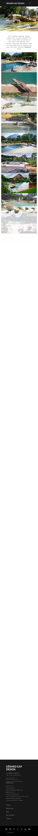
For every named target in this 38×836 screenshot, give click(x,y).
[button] (19, 62)
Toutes (10, 36)
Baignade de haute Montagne (13, 798)
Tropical (19, 49)
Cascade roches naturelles (12, 794)
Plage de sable (15, 43)
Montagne (22, 41)
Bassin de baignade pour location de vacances (17, 796)
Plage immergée (23, 43)
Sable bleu (25, 45)
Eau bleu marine (16, 39)
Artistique (14, 36)
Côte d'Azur (18, 38)
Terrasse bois (27, 47)
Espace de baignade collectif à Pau (14, 790)
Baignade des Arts (10, 792)
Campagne (27, 36)
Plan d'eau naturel (10, 788)
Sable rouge (21, 47)
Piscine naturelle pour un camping (14, 800)
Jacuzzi (13, 41)
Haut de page (10, 832)
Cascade (9, 38)
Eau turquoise (24, 39)
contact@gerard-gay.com (12, 773)
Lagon (17, 41)
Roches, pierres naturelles (15, 45)
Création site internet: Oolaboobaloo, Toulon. (14, 781)
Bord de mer (21, 36)
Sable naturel (13, 47)
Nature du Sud (9, 786)
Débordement (25, 38)
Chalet (13, 38)
